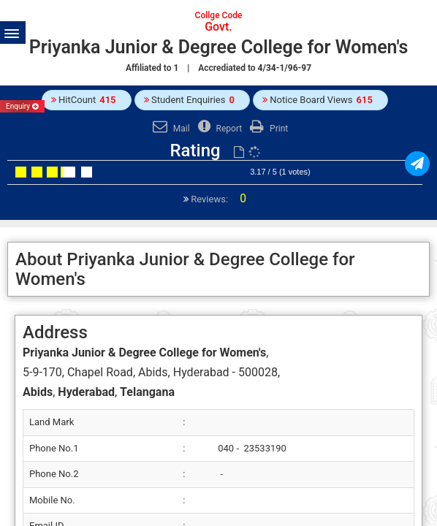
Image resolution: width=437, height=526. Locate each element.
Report (218, 128)
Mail (169, 128)
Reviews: (217, 199)
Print (267, 128)
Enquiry (22, 106)
